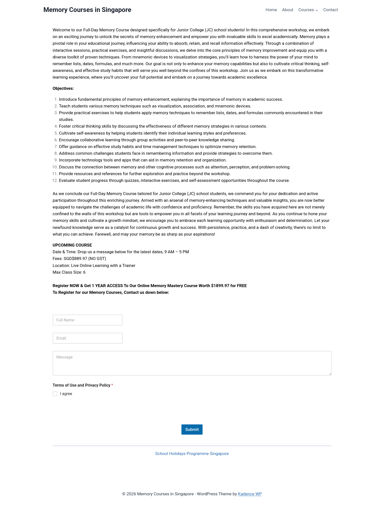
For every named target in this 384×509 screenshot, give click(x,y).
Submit (192, 429)
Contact (330, 9)
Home (271, 9)
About (287, 9)
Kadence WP (250, 493)
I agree (66, 393)
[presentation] (90, 421)
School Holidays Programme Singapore (192, 453)
